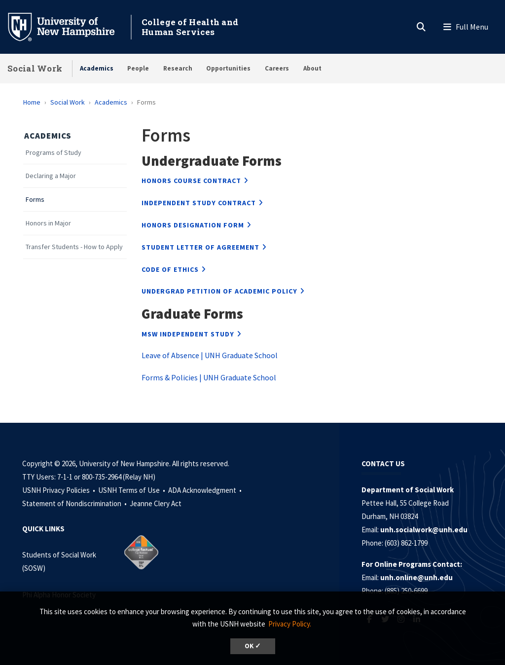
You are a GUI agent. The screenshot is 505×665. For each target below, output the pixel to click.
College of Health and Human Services (190, 26)
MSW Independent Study (188, 334)
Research (177, 68)
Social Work (34, 68)
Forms (35, 199)
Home (31, 102)
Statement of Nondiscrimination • (75, 503)
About (312, 68)
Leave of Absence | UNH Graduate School (210, 355)
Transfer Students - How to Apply (74, 247)
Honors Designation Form (193, 225)
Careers (277, 68)
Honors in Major (48, 223)
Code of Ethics (170, 269)
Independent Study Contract (199, 202)
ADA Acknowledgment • (205, 490)
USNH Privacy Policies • (59, 490)
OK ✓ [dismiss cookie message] (253, 646)
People (138, 68)
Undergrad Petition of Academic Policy (219, 291)
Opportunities (228, 68)
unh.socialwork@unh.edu (424, 529)
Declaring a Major (51, 176)
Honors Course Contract (191, 180)
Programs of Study (53, 152)
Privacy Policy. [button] (289, 623)
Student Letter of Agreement (200, 247)
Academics (96, 68)
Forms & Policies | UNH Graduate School (209, 377)
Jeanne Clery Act (155, 503)
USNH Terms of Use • (132, 490)
